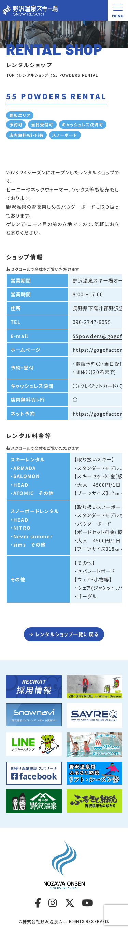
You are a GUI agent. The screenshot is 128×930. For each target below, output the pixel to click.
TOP (10, 75)
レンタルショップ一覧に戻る (67, 634)
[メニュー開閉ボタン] (118, 10)
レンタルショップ (33, 75)
